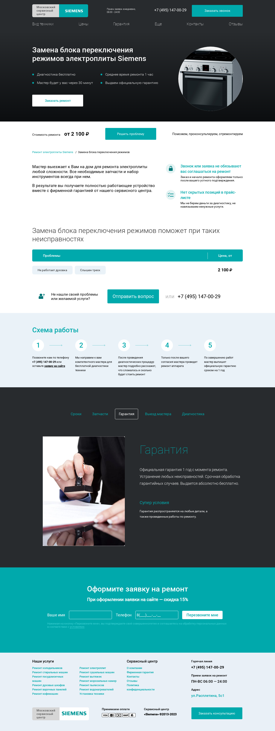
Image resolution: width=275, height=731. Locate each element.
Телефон (123, 615)
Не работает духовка (52, 270)
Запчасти (100, 414)
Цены (83, 24)
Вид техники (42, 24)
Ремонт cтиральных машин (50, 672)
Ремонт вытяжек (90, 676)
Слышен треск (90, 270)
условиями (77, 626)
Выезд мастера (158, 414)
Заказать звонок (217, 11)
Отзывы (236, 24)
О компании (134, 668)
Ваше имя (56, 615)
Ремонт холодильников (47, 668)
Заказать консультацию (217, 713)
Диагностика (193, 414)
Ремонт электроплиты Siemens (52, 152)
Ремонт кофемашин (45, 693)
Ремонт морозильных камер (97, 680)
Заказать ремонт (58, 101)
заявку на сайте (54, 366)
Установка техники (91, 693)
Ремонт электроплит (92, 668)
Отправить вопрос (133, 296)
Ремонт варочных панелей (49, 689)
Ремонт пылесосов (91, 685)
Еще (158, 24)
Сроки (76, 414)
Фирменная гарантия (140, 672)
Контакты (195, 24)
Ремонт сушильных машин (96, 672)
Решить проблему (130, 134)
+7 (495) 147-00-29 (170, 10)
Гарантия (121, 24)
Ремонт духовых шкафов (48, 685)
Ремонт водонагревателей (96, 689)
